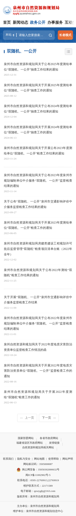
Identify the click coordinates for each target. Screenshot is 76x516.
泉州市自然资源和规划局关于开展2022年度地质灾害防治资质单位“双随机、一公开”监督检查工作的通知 (38, 371)
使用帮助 (53, 458)
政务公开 (37, 22)
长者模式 (65, 35)
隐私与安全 (23, 458)
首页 (7, 22)
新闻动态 (20, 22)
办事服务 (55, 22)
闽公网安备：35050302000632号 (38, 470)
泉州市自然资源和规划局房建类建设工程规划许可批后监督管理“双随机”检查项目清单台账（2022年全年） (38, 249)
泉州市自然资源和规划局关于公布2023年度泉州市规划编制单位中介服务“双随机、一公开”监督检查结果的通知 (38, 180)
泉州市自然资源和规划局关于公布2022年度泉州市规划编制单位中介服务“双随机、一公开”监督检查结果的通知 (38, 323)
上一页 (27, 417)
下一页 (49, 417)
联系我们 (8, 458)
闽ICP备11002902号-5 (38, 474)
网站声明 (67, 458)
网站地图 (39, 458)
